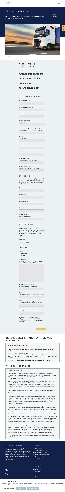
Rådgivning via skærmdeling (42, 454)
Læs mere (18, 484)
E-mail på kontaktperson (26, 309)
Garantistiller (23, 259)
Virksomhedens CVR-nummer (27, 114)
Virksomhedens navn (25, 100)
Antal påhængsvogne (25, 166)
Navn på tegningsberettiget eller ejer (29, 128)
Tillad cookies (33, 488)
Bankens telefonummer (26, 208)
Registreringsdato (24, 120)
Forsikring (24, 253)
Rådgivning (54, 16)
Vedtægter (38, 458)
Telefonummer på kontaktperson (28, 301)
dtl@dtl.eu (29, 349)
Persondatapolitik (39, 456)
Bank (22, 251)
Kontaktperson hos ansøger (27, 284)
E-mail (21, 151)
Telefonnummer (23, 145)
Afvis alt (21, 488)
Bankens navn (23, 194)
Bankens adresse (24, 201)
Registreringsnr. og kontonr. (27, 187)
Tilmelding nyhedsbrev (41, 450)
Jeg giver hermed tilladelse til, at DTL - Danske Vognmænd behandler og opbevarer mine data (31, 320)
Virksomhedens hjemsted (26, 107)
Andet (23, 255)
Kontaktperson (23, 214)
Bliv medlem (38, 448)
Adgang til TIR (25, 243)
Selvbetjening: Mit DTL (41, 452)
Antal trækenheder (24, 158)
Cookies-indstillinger (9, 488)
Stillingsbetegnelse (24, 292)
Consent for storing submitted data (29, 317)
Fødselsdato (23, 137)
